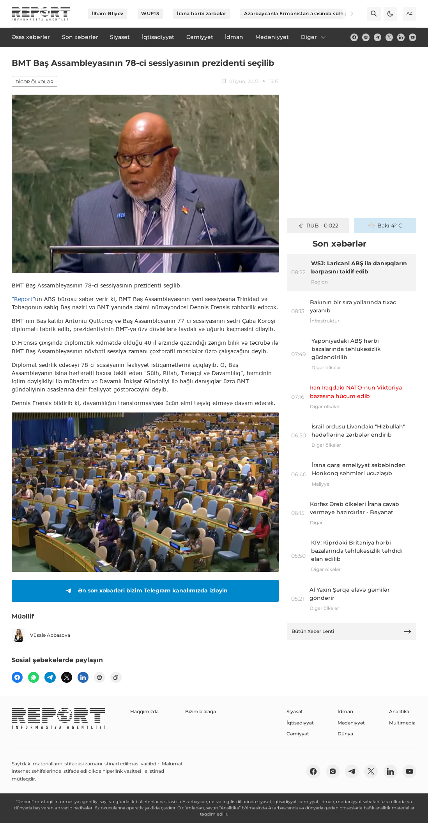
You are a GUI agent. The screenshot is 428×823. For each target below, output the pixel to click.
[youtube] (412, 37)
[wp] (33, 677)
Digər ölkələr (34, 82)
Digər (314, 37)
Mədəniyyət (351, 723)
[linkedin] (401, 37)
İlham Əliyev (108, 13)
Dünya (345, 734)
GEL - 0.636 (318, 225)
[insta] (366, 37)
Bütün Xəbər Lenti (352, 631)
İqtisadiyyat (300, 723)
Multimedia (402, 723)
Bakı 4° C (385, 225)
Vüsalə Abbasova (41, 635)
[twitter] (389, 37)
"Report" (23, 299)
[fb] (354, 37)
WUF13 (150, 13)
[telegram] (377, 37)
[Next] (347, 14)
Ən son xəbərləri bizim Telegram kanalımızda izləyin (145, 590)
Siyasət (295, 711)
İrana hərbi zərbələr (201, 13)
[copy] (115, 677)
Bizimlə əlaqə (200, 711)
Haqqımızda (144, 711)
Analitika (399, 711)
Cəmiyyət (298, 734)
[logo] (41, 14)
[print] (99, 677)
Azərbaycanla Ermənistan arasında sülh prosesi (303, 13)
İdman (345, 711)
